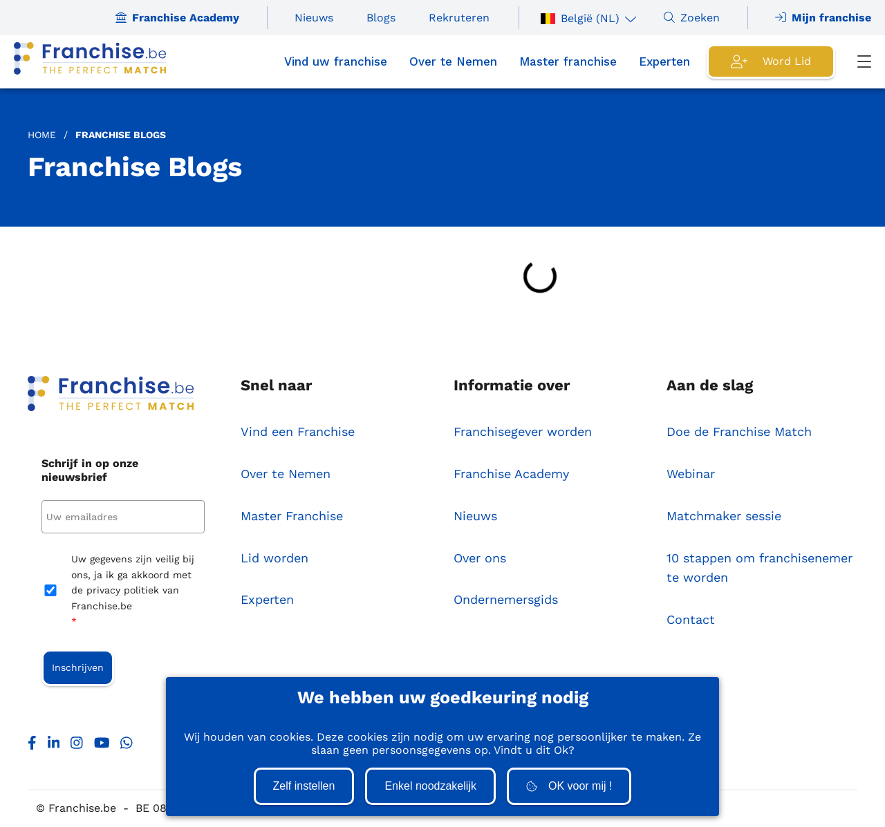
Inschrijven (78, 667)
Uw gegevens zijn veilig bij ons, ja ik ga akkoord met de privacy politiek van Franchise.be (132, 591)
